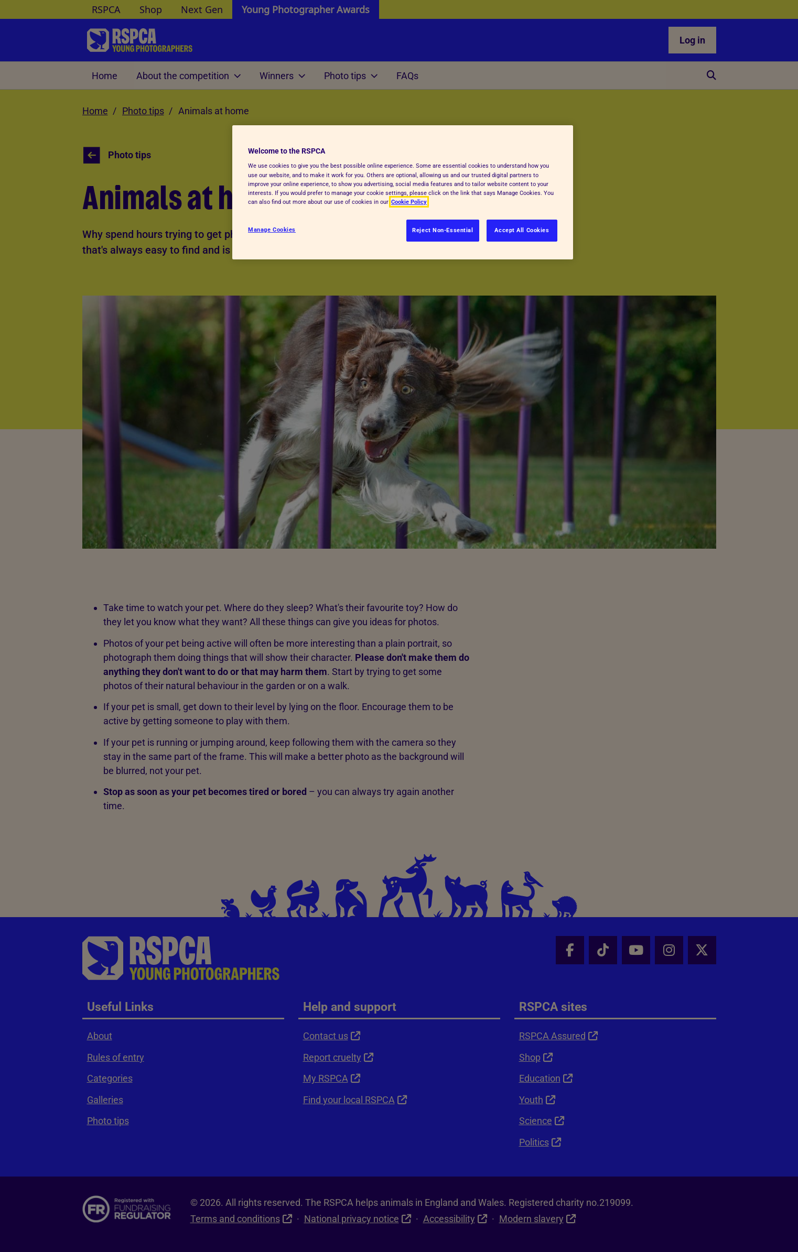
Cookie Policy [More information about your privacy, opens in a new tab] (409, 201)
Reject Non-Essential (442, 230)
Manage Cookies (272, 229)
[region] (402, 192)
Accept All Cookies (521, 230)
